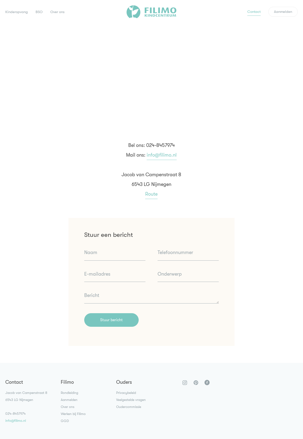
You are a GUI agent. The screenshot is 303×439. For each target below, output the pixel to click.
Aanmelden (283, 11)
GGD (65, 421)
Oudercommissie (128, 407)
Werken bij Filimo (73, 414)
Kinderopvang (16, 12)
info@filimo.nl (162, 155)
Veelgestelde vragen (131, 400)
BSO (39, 12)
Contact (254, 11)
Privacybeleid (126, 393)
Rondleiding (69, 393)
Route (151, 194)
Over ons (57, 12)
